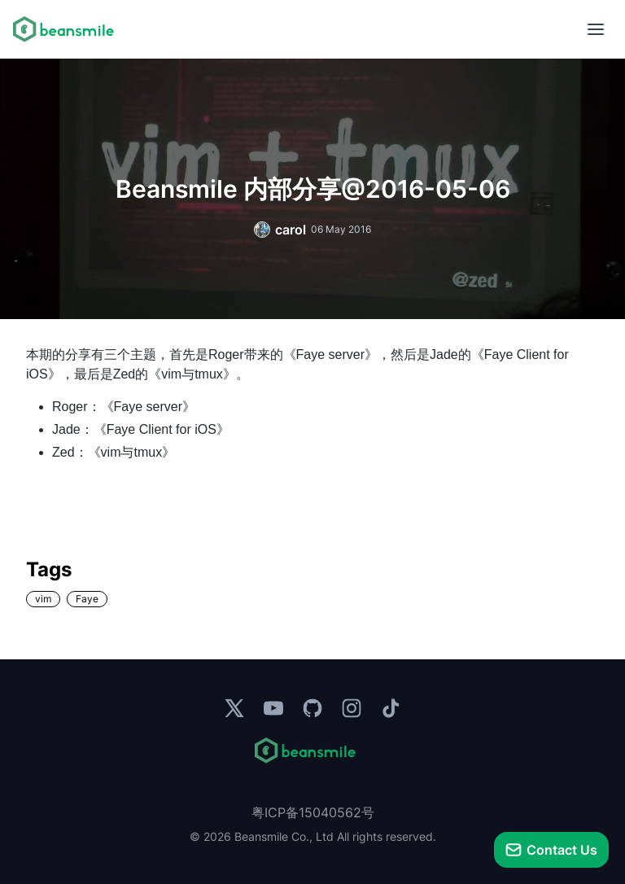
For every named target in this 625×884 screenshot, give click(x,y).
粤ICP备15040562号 (312, 812)
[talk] (551, 850)
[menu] (595, 29)
